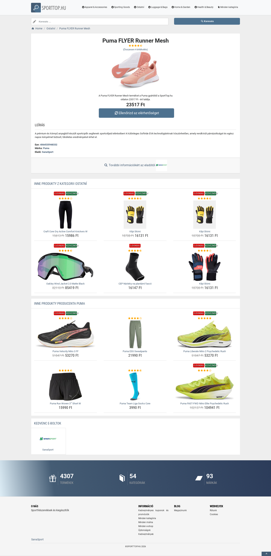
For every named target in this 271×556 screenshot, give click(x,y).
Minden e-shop (145, 526)
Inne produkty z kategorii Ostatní (60, 184)
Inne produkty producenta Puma (59, 303)
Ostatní (139, 7)
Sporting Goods (120, 7)
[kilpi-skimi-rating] (135, 198)
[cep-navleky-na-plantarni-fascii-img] (135, 267)
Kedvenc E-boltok (47, 423)
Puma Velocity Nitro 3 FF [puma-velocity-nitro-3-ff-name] (65, 351)
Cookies (214, 514)
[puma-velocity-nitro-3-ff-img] (65, 334)
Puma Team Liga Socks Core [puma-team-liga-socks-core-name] (135, 403)
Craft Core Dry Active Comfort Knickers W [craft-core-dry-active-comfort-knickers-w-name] (65, 231)
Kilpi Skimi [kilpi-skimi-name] (135, 231)
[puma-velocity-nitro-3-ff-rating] (65, 318)
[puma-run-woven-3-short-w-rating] (65, 370)
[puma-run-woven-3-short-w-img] (65, 386)
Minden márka (145, 522)
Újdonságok (144, 530)
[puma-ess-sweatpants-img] (135, 334)
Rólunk (213, 510)
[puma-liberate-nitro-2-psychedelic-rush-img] (204, 334)
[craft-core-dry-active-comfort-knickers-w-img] (65, 214)
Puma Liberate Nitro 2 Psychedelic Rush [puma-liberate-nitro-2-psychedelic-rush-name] (204, 351)
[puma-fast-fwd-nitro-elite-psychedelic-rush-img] (204, 386)
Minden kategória (227, 7)
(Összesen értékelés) (135, 49)
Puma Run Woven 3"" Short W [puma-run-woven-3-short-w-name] (65, 403)
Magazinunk (180, 510)
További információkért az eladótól (135, 165)
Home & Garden (180, 7)
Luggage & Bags (157, 7)
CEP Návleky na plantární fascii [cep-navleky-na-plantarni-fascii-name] (135, 283)
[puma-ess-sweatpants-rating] (135, 318)
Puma (46, 148)
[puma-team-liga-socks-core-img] (135, 386)
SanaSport (47, 152)
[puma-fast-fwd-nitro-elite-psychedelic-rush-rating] (204, 370)
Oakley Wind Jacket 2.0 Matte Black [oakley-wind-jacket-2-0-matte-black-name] (65, 283)
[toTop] (266, 554)
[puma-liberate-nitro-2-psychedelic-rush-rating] (204, 318)
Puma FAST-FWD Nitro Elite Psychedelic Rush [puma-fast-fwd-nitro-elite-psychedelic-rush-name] (204, 403)
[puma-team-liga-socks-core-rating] (135, 370)
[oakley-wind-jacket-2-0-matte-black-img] (65, 267)
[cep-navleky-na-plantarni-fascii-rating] (135, 251)
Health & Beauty (203, 7)
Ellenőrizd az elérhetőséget (136, 112)
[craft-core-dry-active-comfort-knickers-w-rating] (65, 198)
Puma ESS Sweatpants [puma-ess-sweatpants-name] (135, 351)
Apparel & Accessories (94, 7)
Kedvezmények (146, 534)
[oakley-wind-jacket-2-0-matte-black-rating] (65, 251)
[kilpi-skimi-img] (135, 214)
